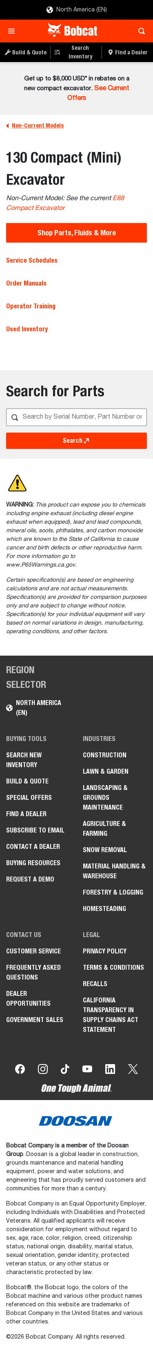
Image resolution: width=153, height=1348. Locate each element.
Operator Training (30, 306)
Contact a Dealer (33, 846)
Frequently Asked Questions (33, 972)
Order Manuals (26, 283)
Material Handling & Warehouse (114, 871)
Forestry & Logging (113, 892)
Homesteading (104, 909)
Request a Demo (30, 879)
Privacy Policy (104, 951)
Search (77, 441)
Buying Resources (33, 863)
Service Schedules (32, 260)
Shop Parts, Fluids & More (77, 232)
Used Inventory (27, 329)
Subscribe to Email (35, 830)
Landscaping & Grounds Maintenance (105, 797)
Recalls (95, 984)
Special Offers (29, 797)
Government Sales (34, 1020)
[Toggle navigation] (14, 31)
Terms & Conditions (113, 967)
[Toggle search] (139, 31)
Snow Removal (105, 850)
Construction (104, 755)
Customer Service (33, 951)
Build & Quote (27, 781)
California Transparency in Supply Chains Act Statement (110, 1014)
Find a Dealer (26, 814)
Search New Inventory (24, 760)
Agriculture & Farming (104, 828)
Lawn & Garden (106, 771)
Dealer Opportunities (28, 998)
